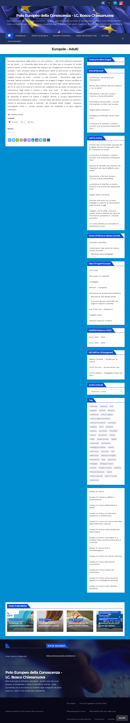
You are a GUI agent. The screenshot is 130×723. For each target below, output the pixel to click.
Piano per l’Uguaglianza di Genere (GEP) (93, 703)
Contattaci (111, 719)
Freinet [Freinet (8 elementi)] (112, 435)
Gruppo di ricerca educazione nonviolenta (108, 619)
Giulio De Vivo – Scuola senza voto (104, 367)
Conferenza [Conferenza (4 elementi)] (94, 414)
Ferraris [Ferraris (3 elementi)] (93, 435)
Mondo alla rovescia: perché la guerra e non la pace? (49, 625)
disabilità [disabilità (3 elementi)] (109, 427)
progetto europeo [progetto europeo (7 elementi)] (105, 468)
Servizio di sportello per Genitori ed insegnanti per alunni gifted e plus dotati (104, 168)
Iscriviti (122, 718)
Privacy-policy (99, 719)
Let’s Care (93, 270)
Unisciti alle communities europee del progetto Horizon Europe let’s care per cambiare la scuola (105, 147)
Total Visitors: (11, 656)
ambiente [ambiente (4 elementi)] (103, 406)
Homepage (21, 36)
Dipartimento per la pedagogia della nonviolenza (108, 612)
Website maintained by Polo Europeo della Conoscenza (24, 711)
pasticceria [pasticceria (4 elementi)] (112, 459)
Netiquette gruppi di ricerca (76, 711)
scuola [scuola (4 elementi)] (109, 472)
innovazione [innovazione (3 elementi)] (105, 443)
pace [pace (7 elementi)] (103, 459)
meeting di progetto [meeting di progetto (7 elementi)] (108, 455)
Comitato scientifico (98, 242)
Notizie (105, 36)
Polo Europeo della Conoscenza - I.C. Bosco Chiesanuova (65, 15)
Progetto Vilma (95, 315)
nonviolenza (78, 619)
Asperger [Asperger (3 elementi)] (93, 410)
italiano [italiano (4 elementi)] (111, 447)
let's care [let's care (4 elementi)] (104, 451)
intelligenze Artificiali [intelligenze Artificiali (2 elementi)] (98, 447)
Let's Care (18, 619)
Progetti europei (62, 36)
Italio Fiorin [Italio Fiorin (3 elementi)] (94, 451)
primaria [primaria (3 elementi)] (93, 468)
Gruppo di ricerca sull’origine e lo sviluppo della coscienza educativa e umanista (105, 540)
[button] (123, 39)
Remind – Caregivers (98, 287)
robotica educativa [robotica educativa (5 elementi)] (97, 472)
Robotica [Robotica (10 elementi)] (117, 468)
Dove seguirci (14, 41)
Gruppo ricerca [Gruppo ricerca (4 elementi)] (103, 439)
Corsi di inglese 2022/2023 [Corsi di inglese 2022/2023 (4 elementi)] (100, 418)
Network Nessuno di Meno (100, 321)
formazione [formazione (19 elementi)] (102, 435)
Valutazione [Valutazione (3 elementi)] (94, 480)
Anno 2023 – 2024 (97, 337)
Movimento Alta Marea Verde (103, 297)
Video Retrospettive (86, 36)
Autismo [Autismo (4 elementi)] (102, 410)
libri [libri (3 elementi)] (112, 451)
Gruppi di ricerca (39, 36)
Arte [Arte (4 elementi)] (111, 406)
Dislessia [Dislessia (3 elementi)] (93, 431)
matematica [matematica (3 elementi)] (94, 455)
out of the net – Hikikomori (101, 309)
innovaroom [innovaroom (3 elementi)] (94, 443)
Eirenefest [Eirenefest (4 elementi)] (113, 431)
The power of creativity (99, 276)
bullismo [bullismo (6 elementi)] (111, 410)
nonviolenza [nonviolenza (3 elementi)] (94, 459)
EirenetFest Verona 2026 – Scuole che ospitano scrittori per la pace (109, 625)
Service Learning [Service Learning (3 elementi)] (96, 476)
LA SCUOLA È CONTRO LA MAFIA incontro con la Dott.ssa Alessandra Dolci (104, 126)
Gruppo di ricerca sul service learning (105, 556)
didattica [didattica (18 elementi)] (93, 427)
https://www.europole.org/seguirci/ (60, 656)
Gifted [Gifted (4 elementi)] (92, 439)
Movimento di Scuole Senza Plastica (105, 293)
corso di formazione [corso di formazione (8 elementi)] (97, 423)
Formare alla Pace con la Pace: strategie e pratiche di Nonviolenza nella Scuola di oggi (104, 202)
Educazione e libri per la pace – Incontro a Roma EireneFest (78, 625)
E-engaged (93, 282)
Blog (11, 619)
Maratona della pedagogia (102, 254)
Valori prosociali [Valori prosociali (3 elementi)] (111, 476)
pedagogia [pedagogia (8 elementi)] (93, 464)
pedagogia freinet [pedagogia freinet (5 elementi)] (106, 464)
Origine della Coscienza (99, 110)
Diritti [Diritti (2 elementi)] (101, 427)
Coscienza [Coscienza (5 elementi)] (111, 423)
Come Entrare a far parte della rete (79, 719)
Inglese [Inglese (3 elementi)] (113, 439)
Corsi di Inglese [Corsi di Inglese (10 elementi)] (107, 414)
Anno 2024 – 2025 (97, 343)
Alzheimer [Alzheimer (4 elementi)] (94, 406)
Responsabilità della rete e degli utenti (102, 711)
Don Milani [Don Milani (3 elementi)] (103, 431)
